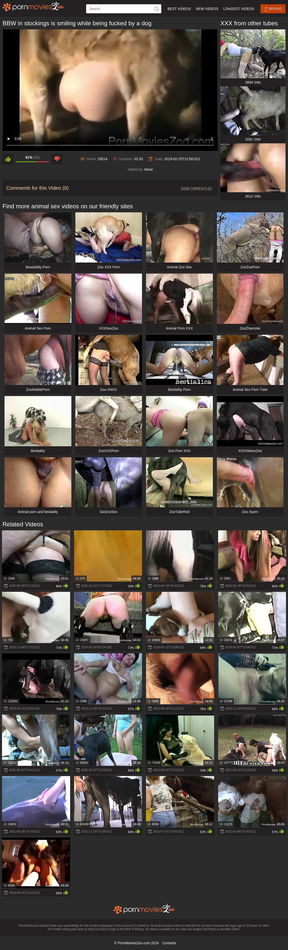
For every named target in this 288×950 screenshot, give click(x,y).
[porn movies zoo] (33, 6)
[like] (8, 158)
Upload (273, 9)
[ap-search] (123, 8)
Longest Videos (238, 9)
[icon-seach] (156, 8)
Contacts (169, 943)
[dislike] (57, 158)
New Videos (207, 9)
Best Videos (179, 9)
